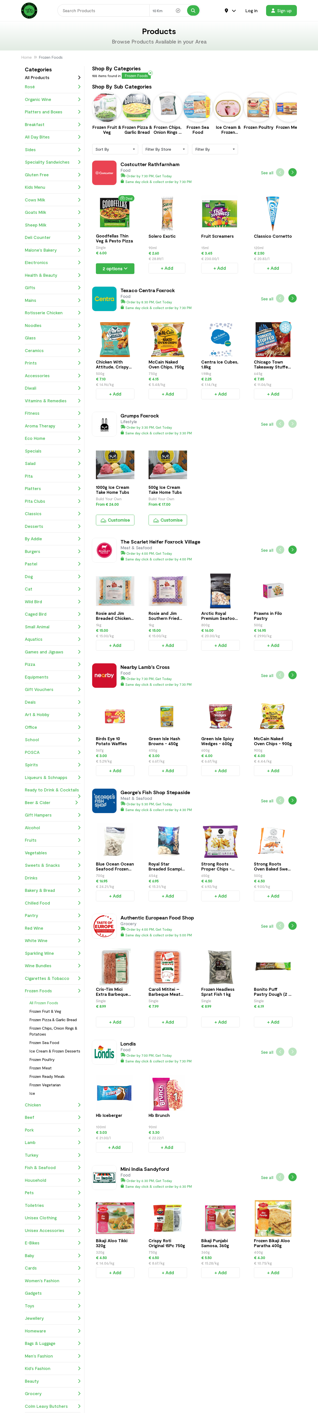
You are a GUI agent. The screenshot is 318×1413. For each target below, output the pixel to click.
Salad (52, 463)
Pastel (52, 564)
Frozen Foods (52, 991)
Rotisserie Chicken (52, 313)
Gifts (52, 287)
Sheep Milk (52, 225)
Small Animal (52, 627)
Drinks (52, 878)
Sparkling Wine (52, 953)
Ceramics (52, 350)
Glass (52, 338)
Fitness (52, 413)
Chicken (52, 1105)
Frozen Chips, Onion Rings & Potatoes (53, 1031)
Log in (251, 10)
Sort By (102, 143)
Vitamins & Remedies (52, 401)
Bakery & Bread (52, 890)
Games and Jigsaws (52, 652)
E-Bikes (52, 1243)
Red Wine (52, 928)
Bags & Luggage (52, 1343)
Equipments (52, 677)
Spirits (52, 765)
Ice (32, 1093)
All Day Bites (52, 137)
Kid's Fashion (52, 1368)
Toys (52, 1306)
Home (26, 57)
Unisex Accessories (52, 1230)
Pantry (52, 915)
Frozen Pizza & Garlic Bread (53, 1019)
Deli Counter (52, 237)
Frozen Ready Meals (47, 1076)
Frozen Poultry (42, 1059)
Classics (52, 513)
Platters (52, 488)
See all (267, 167)
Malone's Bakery (52, 250)
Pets (52, 1192)
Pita (52, 476)
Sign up (281, 10)
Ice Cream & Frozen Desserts (54, 1050)
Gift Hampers (52, 815)
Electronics (52, 262)
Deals (52, 702)
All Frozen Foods (43, 1002)
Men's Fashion (52, 1356)
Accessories (52, 375)
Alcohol (52, 827)
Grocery (52, 1393)
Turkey (52, 1155)
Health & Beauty (52, 275)
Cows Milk (52, 200)
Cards (52, 1268)
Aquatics (52, 639)
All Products (37, 77)
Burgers (52, 551)
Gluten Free (52, 175)
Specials (52, 451)
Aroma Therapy (52, 426)
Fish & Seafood (52, 1167)
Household (52, 1180)
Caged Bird (52, 614)
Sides (52, 149)
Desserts (52, 526)
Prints (52, 363)
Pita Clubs (52, 501)
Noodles (52, 325)
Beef (52, 1117)
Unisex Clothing (52, 1218)
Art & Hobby (52, 714)
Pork (52, 1130)
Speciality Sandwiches (52, 162)
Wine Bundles (52, 965)
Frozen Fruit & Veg (45, 1011)
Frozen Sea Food (44, 1042)
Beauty (52, 1381)
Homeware (52, 1331)
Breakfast (52, 124)
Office (52, 727)
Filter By (202, 143)
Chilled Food (52, 903)
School (52, 739)
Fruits (52, 840)
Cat (52, 589)
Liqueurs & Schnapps (52, 777)
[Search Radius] (174, 10)
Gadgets (52, 1293)
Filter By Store (158, 143)
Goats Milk (52, 212)
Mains (52, 300)
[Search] (103, 10)
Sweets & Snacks (52, 865)
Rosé (52, 87)
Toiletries (52, 1205)
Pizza (52, 664)
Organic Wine (52, 99)
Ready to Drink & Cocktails (52, 791)
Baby (52, 1255)
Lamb (52, 1142)
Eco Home (52, 438)
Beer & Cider (51, 802)
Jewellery (52, 1318)
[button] (292, 166)
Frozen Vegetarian (45, 1084)
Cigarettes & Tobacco (52, 978)
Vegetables (52, 853)
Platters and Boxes (52, 112)
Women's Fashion (52, 1280)
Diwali (52, 388)
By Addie (52, 539)
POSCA (52, 752)
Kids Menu (52, 187)
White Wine (52, 940)
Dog (52, 576)
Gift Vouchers (52, 689)
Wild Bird (52, 601)
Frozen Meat (40, 1067)
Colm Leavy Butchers (52, 1406)
